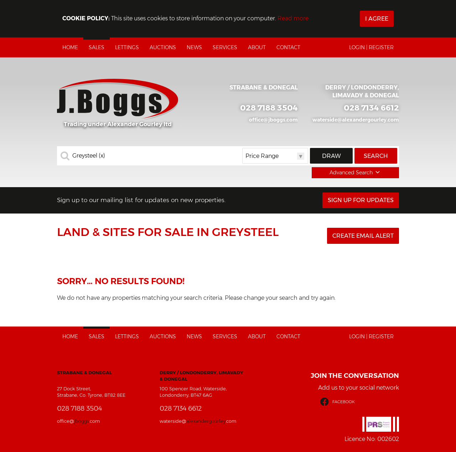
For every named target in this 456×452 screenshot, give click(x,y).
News (194, 47)
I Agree (376, 18)
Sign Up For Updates (361, 200)
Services (225, 47)
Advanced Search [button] (355, 172)
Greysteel (88, 156)
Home (70, 47)
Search (376, 156)
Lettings (127, 47)
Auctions (163, 47)
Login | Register (371, 47)
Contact (288, 47)
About (257, 47)
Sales (96, 47)
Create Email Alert (363, 235)
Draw (331, 156)
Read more (293, 18)
